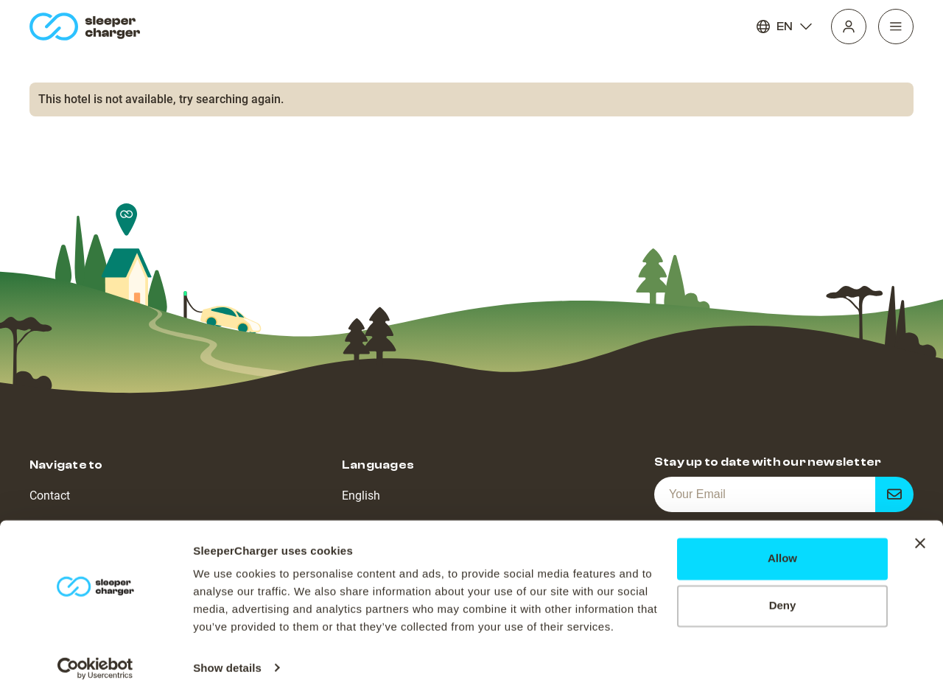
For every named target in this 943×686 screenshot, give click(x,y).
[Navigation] (896, 26)
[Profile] (848, 26)
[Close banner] (920, 533)
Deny (782, 595)
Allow (782, 548)
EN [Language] (784, 26)
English (361, 496)
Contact (49, 496)
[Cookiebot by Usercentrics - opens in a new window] (95, 657)
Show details (227, 657)
